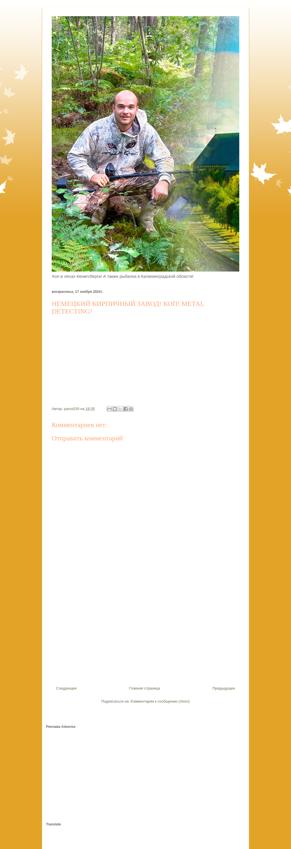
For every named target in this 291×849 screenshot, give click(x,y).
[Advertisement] (145, 626)
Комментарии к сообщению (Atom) (160, 701)
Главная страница (144, 688)
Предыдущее (223, 688)
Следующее (66, 688)
